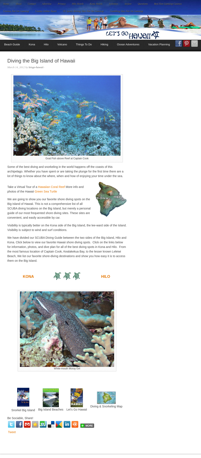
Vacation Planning (159, 44)
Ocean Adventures (128, 44)
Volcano (62, 44)
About (18, 3)
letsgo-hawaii (36, 67)
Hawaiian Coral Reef (51, 187)
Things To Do (84, 44)
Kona (32, 44)
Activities (113, 3)
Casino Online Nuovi (45, 11)
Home (6, 3)
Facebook (178, 45)
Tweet (12, 432)
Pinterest (186, 43)
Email (194, 43)
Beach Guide (12, 44)
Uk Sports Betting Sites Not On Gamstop (83, 11)
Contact (32, 3)
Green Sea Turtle (46, 191)
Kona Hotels (96, 3)
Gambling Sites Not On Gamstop (126, 11)
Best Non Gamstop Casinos (168, 3)
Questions (143, 3)
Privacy (62, 3)
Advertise (46, 3)
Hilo (46, 44)
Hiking (104, 44)
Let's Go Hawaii (100, 27)
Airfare (127, 3)
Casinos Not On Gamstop (16, 11)
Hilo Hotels (78, 3)
